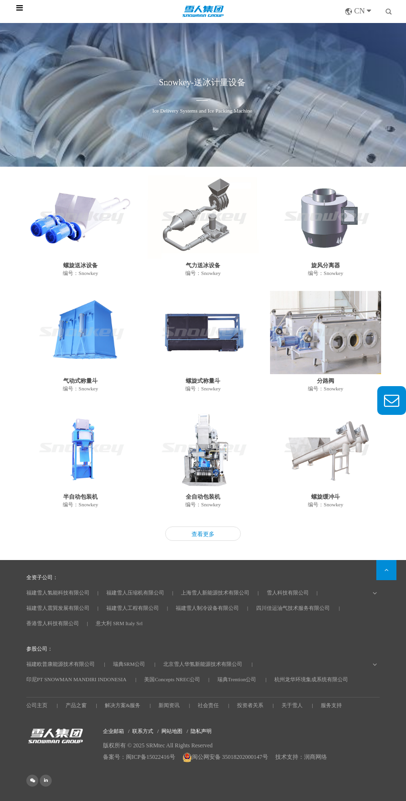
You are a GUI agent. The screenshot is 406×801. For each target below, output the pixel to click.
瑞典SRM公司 (129, 664)
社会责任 (208, 705)
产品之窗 (76, 705)
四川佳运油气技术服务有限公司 (293, 608)
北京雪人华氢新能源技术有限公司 (202, 664)
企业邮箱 (113, 731)
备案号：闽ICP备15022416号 (139, 757)
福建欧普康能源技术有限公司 (60, 664)
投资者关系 (250, 705)
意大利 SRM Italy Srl (119, 623)
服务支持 (331, 705)
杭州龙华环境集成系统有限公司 (311, 679)
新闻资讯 (169, 705)
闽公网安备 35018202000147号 (226, 757)
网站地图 (171, 731)
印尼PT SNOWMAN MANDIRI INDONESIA (76, 679)
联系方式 (142, 731)
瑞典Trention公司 (237, 679)
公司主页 (36, 705)
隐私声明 (201, 731)
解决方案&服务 (123, 705)
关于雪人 (292, 705)
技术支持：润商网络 (301, 757)
